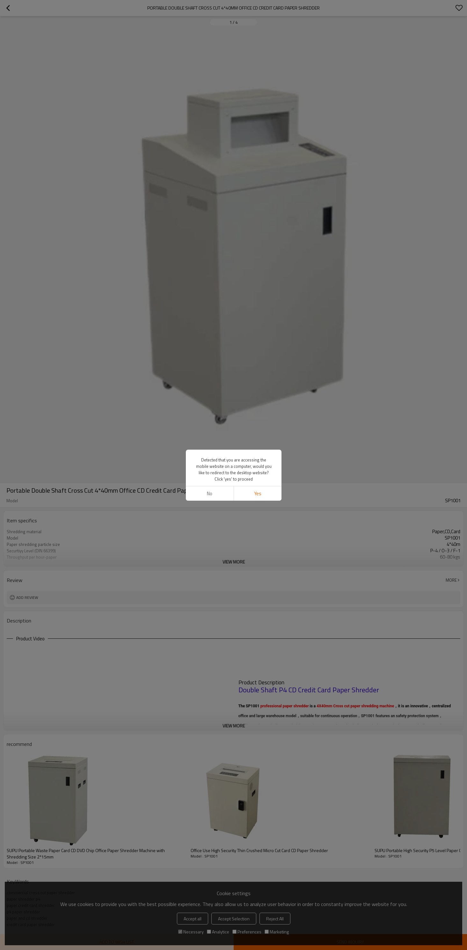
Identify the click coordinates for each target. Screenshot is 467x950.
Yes (257, 493)
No (209, 493)
